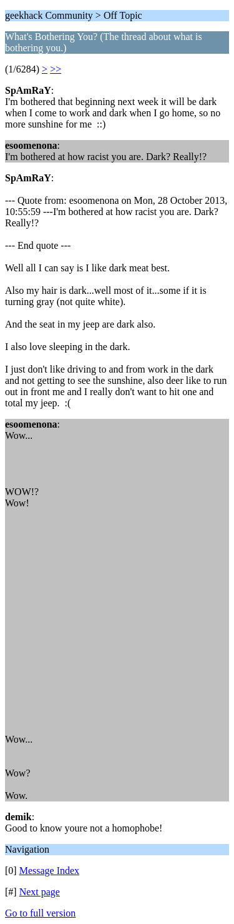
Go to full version (40, 913)
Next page (39, 891)
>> (55, 69)
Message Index (49, 870)
